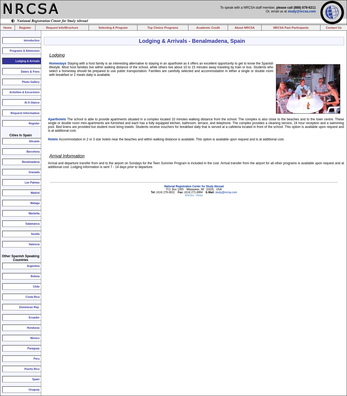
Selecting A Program (112, 27)
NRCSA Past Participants (291, 27)
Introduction (32, 40)
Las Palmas (32, 182)
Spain (36, 379)
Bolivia (35, 276)
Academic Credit (208, 27)
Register (25, 27)
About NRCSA (244, 27)
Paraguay (33, 348)
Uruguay (34, 389)
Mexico (35, 338)
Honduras (33, 327)
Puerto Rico (32, 369)
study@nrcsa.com (302, 11)
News (199, 195)
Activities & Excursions (24, 92)
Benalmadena (31, 161)
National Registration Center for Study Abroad (194, 186)
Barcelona (33, 151)
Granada (34, 172)
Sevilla (35, 234)
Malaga (35, 203)
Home (7, 27)
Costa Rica (32, 296)
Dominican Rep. (29, 307)
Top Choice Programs (162, 27)
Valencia (34, 244)
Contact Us (334, 27)
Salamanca (32, 223)
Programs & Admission (25, 50)
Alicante (34, 141)
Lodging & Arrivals (27, 61)
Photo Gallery (31, 82)
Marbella (34, 213)
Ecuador (34, 317)
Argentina (33, 266)
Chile (36, 286)
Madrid (35, 192)
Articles (190, 195)
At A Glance (32, 102)
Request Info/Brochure (62, 27)
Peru (37, 358)
